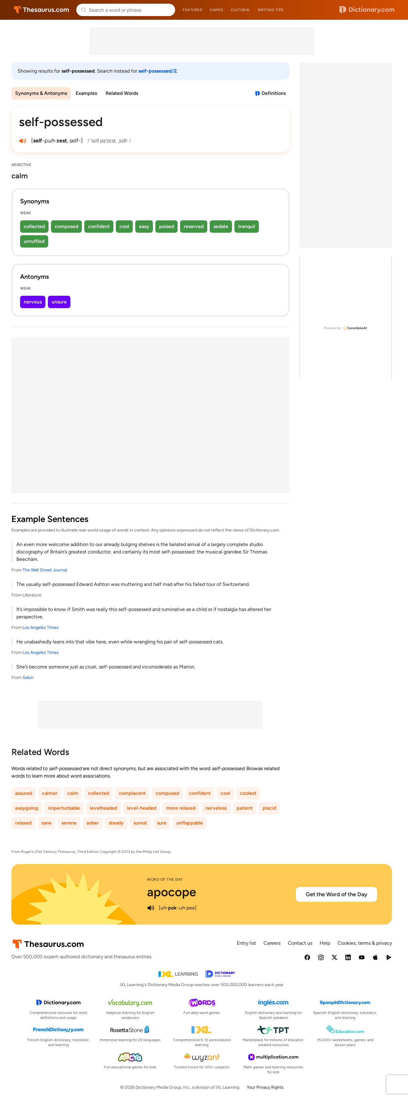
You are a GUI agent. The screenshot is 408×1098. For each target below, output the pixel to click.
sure (161, 823)
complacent (132, 793)
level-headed (141, 808)
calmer (49, 793)
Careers (271, 943)
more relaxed (181, 808)
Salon (28, 677)
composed (66, 226)
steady (116, 823)
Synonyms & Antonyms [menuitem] (41, 93)
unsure (59, 302)
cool (124, 226)
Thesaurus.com (41, 10)
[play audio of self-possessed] (22, 141)
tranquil (246, 226)
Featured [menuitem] (192, 10)
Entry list (246, 943)
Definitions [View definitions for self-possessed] (274, 93)
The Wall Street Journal (45, 570)
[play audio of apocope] (150, 908)
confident (99, 226)
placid (269, 808)
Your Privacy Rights (265, 1087)
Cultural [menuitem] (240, 10)
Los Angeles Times (41, 627)
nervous (33, 302)
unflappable (189, 823)
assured (23, 793)
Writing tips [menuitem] (271, 10)
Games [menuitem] (216, 10)
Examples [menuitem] (86, 93)
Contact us (300, 943)
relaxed (23, 823)
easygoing (26, 808)
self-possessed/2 (157, 71)
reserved (194, 226)
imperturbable (64, 808)
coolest (248, 793)
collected (34, 226)
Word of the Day (165, 879)
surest (140, 823)
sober (92, 823)
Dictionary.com (366, 10)
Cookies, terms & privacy (365, 943)
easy (144, 226)
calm (72, 793)
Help (325, 943)
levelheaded (103, 808)
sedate (220, 226)
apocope (171, 891)
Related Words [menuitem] (122, 93)
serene (69, 823)
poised (166, 226)
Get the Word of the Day (336, 894)
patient (245, 808)
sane (46, 823)
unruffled (34, 241)
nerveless (216, 808)
